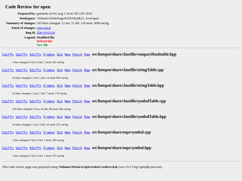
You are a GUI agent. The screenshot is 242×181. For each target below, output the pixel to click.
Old (60, 54)
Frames (49, 54)
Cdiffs (8, 54)
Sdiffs (35, 54)
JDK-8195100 (46, 32)
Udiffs (22, 54)
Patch (77, 54)
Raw (87, 54)
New (67, 54)
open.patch (44, 28)
